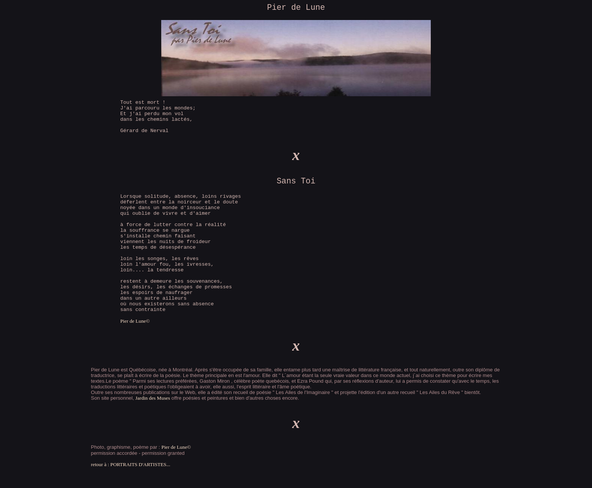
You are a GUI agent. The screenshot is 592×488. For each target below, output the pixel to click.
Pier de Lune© (135, 321)
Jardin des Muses (153, 398)
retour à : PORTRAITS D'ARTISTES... (130, 464)
